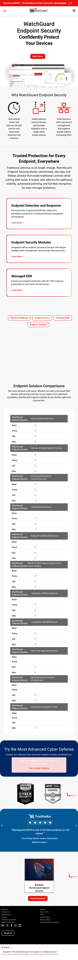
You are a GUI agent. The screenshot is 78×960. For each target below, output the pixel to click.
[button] (4, 10)
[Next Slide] (76, 825)
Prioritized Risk (64, 318)
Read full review (39, 842)
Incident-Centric (43, 318)
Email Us (8, 933)
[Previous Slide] (1, 825)
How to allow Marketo (39, 768)
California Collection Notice (19, 954)
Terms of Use (6, 954)
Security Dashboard (19, 318)
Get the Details (60, 3)
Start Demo (37, 56)
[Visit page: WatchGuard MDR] (39, 283)
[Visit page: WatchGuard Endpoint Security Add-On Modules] (39, 249)
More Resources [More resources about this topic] (37, 898)
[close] (70, 3)
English (6, 947)
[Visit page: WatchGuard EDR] (39, 213)
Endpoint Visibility (39, 325)
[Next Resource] (73, 875)
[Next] (71, 794)
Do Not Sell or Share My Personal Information (43, 954)
